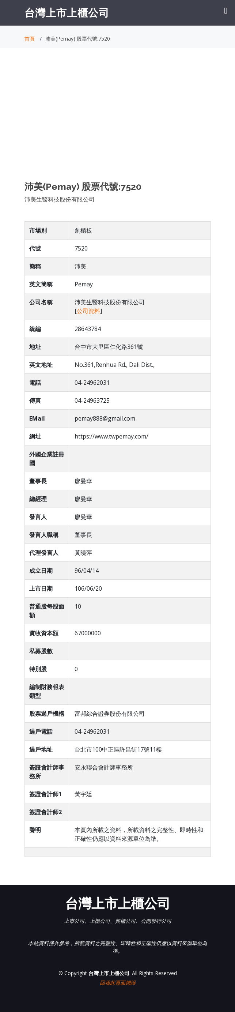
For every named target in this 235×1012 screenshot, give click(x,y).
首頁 (29, 38)
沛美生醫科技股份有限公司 (59, 199)
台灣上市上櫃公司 (66, 12)
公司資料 (88, 311)
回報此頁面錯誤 (118, 982)
